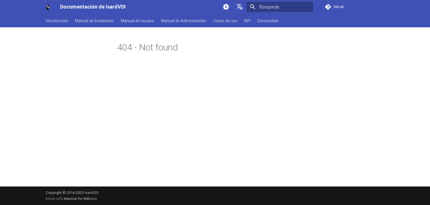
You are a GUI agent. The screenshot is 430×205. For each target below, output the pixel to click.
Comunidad (267, 21)
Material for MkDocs (80, 198)
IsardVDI (91, 192)
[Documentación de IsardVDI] (49, 7)
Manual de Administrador (184, 21)
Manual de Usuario (137, 21)
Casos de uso (225, 21)
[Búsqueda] (279, 7)
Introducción (57, 21)
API (247, 21)
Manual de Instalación (94, 21)
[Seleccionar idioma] (239, 7)
